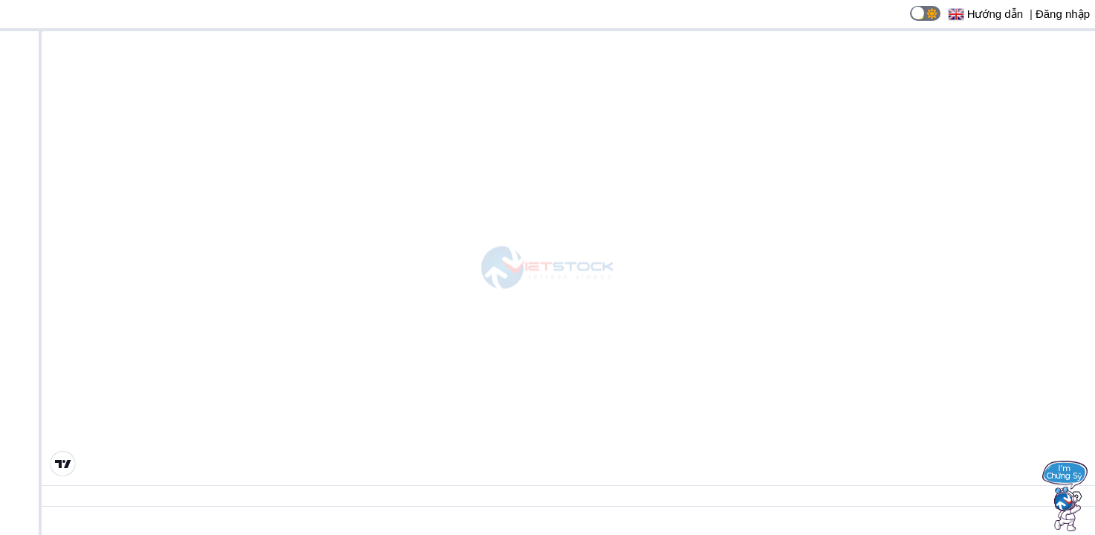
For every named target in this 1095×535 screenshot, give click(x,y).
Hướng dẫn (995, 13)
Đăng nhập (1063, 13)
